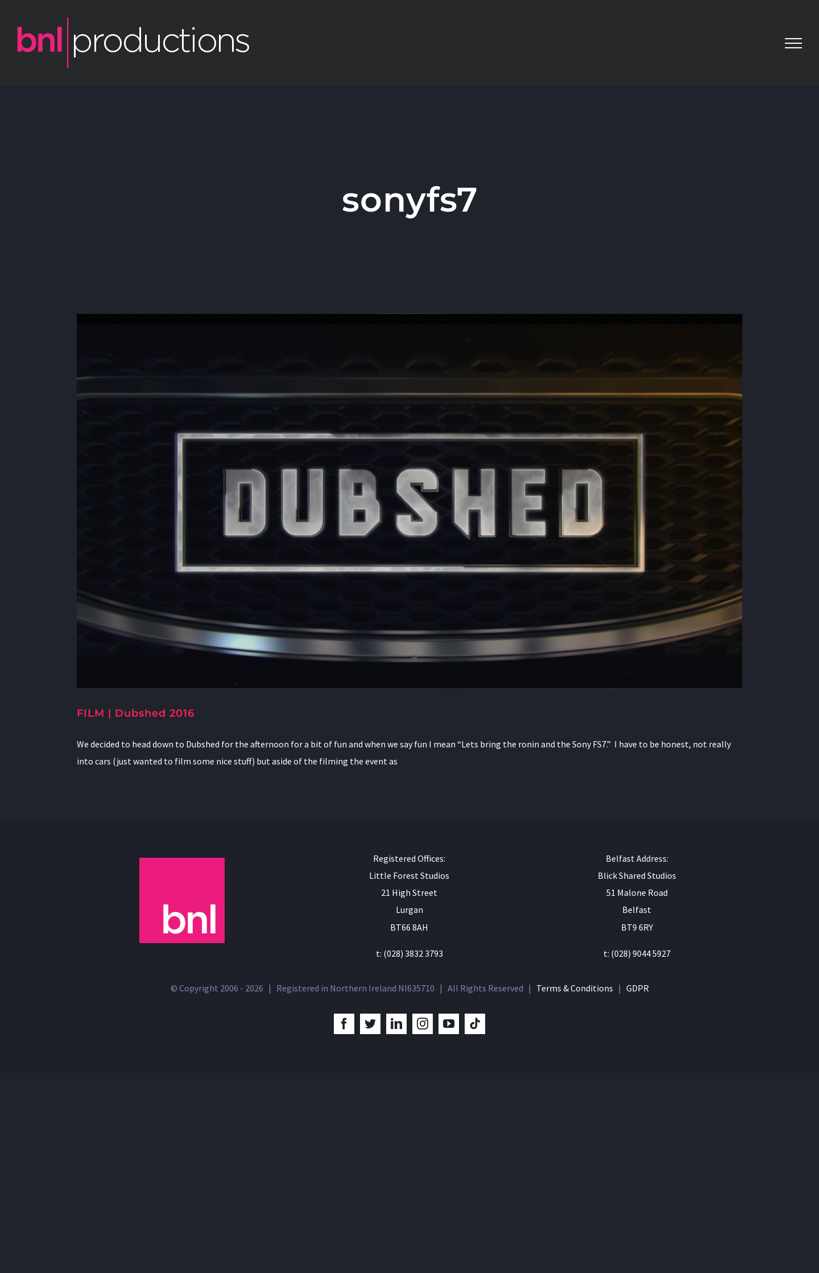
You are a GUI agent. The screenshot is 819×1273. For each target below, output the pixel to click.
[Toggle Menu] (793, 43)
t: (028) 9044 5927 (637, 1153)
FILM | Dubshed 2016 (136, 713)
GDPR (637, 1187)
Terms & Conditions (574, 1187)
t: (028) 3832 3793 (409, 1153)
